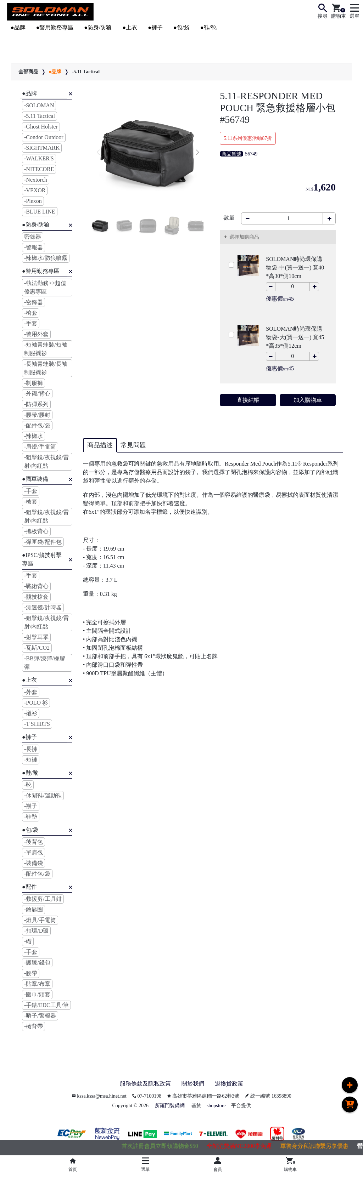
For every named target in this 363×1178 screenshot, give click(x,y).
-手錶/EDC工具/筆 (46, 1005)
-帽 (28, 941)
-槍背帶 (33, 1026)
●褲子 (155, 27)
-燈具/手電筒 (40, 920)
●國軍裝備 (35, 479)
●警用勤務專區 (55, 27)
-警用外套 (36, 334)
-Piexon (33, 201)
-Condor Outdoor (43, 137)
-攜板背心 (36, 531)
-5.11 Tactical (86, 71)
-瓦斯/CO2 (37, 648)
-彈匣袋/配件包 (43, 542)
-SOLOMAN (39, 105)
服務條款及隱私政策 (145, 1084)
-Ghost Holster (41, 127)
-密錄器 (33, 302)
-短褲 (30, 760)
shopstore (216, 1105)
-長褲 (30, 749)
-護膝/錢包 (37, 963)
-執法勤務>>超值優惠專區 (45, 287)
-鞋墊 (30, 817)
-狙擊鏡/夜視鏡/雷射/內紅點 (46, 461)
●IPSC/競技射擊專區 (42, 559)
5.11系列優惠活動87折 (248, 138)
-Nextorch (35, 180)
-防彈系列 (36, 404)
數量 (229, 218)
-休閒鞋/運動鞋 (43, 795)
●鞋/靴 (208, 27)
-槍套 (30, 313)
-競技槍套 (36, 597)
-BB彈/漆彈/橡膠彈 (44, 662)
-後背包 (33, 842)
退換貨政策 (229, 1084)
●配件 (29, 887)
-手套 (30, 323)
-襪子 (30, 806)
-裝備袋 (33, 863)
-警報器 (33, 247)
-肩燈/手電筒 (40, 447)
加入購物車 (308, 400)
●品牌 (18, 27)
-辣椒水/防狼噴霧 (45, 258)
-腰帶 (30, 973)
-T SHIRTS (37, 724)
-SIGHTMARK (42, 148)
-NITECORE (39, 169)
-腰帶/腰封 (37, 415)
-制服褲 (33, 383)
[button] (197, 152)
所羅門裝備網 (170, 1105)
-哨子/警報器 (40, 1016)
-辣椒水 (33, 436)
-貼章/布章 (37, 984)
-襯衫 (30, 713)
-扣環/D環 (36, 931)
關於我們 (193, 1084)
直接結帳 (248, 400)
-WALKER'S (39, 158)
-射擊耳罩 (36, 637)
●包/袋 (181, 27)
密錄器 (32, 237)
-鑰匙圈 (33, 909)
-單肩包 (33, 852)
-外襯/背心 (37, 394)
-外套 (30, 692)
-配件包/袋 (37, 425)
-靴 (28, 785)
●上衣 (129, 27)
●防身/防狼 (98, 27)
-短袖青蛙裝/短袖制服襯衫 (45, 349)
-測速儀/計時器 (43, 607)
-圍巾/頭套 (37, 994)
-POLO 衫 (36, 703)
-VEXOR (34, 190)
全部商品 (28, 71)
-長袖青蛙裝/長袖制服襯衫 (45, 368)
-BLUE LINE (39, 212)
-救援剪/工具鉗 (43, 899)
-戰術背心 (36, 586)
